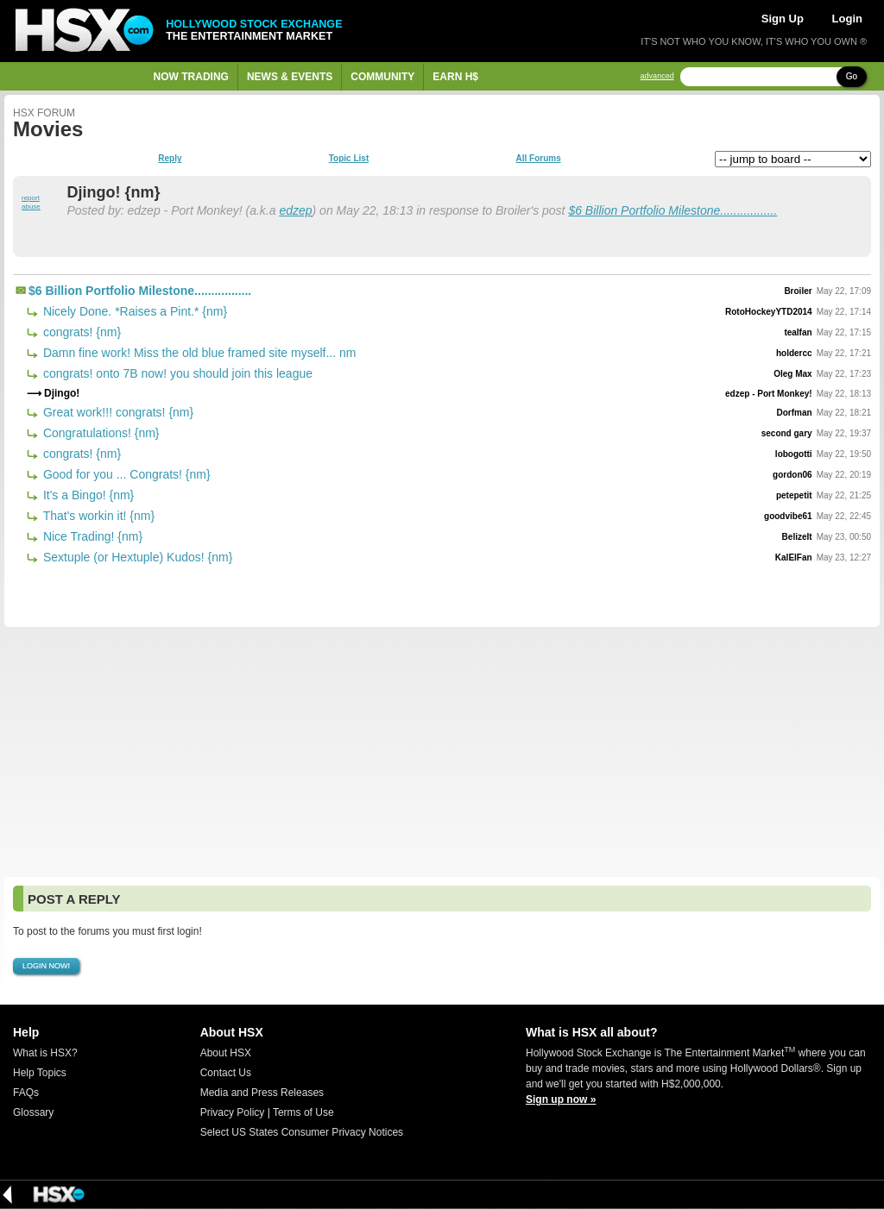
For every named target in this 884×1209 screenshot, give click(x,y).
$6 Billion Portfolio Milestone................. (672, 210)
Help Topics (39, 1073)
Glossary (33, 1112)
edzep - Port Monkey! (768, 393)
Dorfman (794, 412)
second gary (786, 433)
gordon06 (792, 474)
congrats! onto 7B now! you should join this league (176, 373)
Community (382, 77)
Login (847, 18)
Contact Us (225, 1073)
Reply (169, 158)
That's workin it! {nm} (97, 516)
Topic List (349, 158)
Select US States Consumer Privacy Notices (301, 1132)
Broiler (797, 291)
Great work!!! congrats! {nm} (116, 412)
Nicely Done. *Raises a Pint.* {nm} (133, 311)
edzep (295, 210)
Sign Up (782, 18)
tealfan (797, 332)
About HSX (225, 1053)
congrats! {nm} (80, 332)
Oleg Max (792, 374)
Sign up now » (561, 1099)
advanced (657, 76)
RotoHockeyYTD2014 (768, 311)
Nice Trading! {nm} (91, 536)
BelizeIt (797, 537)
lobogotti (793, 454)
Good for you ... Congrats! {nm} (125, 474)
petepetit (794, 495)
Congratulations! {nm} (100, 433)
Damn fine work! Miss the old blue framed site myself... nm (198, 353)
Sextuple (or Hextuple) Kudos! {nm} (136, 557)
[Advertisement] (442, 752)
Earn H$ (455, 77)
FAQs (26, 1093)
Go (851, 76)
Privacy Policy (232, 1112)
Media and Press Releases (262, 1093)
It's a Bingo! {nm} (87, 495)
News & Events (289, 77)
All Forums (537, 158)
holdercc (794, 353)
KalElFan (793, 557)
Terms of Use (303, 1112)
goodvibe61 (788, 516)
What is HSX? (45, 1053)
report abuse (31, 202)
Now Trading (191, 77)
